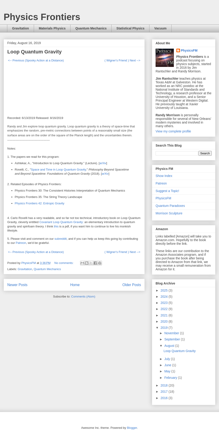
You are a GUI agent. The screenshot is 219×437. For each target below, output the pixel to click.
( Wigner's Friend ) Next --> (122, 60)
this (56, 226)
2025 (165, 290)
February (171, 377)
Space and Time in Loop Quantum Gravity (58, 169)
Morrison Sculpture (169, 213)
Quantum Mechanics (91, 28)
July (167, 359)
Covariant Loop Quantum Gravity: (61, 222)
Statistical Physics (130, 28)
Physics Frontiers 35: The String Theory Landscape (48, 197)
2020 (165, 321)
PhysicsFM (189, 50)
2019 (165, 327)
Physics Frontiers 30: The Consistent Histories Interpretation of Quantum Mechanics (70, 190)
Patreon (21, 243)
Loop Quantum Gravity (34, 52)
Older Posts (132, 285)
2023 (165, 303)
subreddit (61, 238)
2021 (165, 315)
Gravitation (20, 28)
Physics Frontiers (42, 17)
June (168, 365)
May (167, 371)
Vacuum (160, 28)
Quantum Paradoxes (170, 206)
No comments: (64, 263)
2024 (165, 296)
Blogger (132, 427)
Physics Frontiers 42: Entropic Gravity (39, 203)
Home (75, 285)
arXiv (102, 163)
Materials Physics (52, 28)
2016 (165, 398)
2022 (165, 309)
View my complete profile (173, 131)
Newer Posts (17, 285)
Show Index (164, 176)
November (172, 333)
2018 (165, 385)
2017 (165, 391)
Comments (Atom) (83, 296)
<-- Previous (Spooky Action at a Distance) (36, 60)
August (169, 345)
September (172, 339)
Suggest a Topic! (167, 191)
